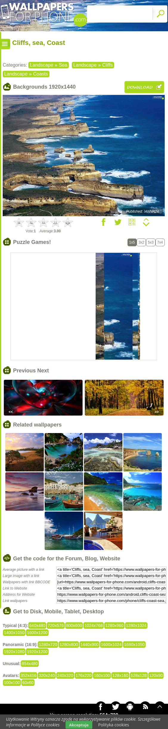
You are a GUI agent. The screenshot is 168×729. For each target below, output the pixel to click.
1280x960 (114, 625)
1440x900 (89, 644)
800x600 (74, 625)
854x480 (30, 663)
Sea (63, 65)
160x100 (102, 675)
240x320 (65, 675)
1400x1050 (14, 632)
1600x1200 (37, 632)
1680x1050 (134, 644)
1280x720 (48, 644)
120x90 (156, 675)
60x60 (28, 682)
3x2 (141, 242)
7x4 (160, 242)
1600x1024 (111, 644)
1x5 (132, 242)
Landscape (41, 65)
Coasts (40, 73)
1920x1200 (37, 651)
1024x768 (93, 625)
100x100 (12, 682)
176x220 (84, 675)
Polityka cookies (113, 725)
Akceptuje (78, 725)
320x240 (47, 675)
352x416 (29, 675)
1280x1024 (136, 625)
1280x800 (69, 644)
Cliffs (107, 65)
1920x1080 (14, 651)
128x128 (139, 675)
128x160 (120, 675)
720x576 (56, 625)
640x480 (37, 625)
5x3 (150, 242)
